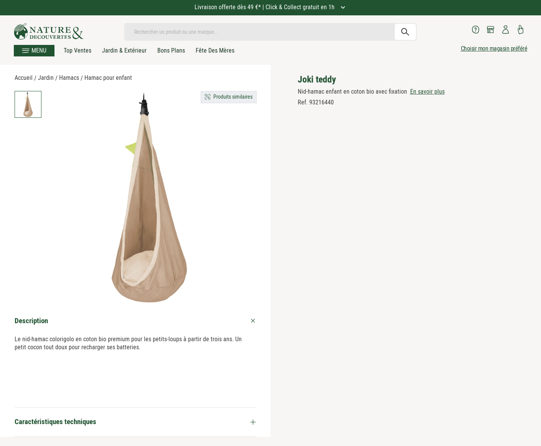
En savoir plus (427, 91)
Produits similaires (232, 97)
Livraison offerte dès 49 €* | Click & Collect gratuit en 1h (265, 7)
